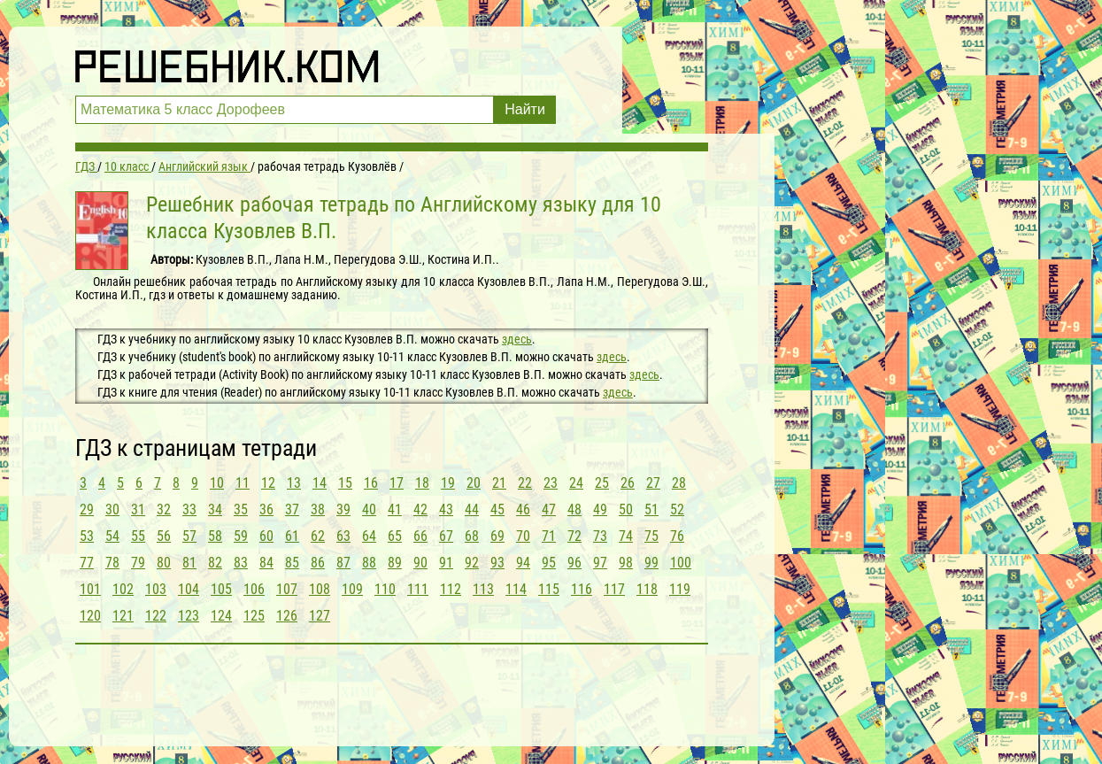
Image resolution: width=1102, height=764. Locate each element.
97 (600, 562)
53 (87, 536)
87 (343, 562)
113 (483, 589)
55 (138, 536)
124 (221, 615)
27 (653, 483)
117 (614, 589)
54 (112, 536)
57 (189, 536)
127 (319, 615)
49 (600, 509)
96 (574, 562)
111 (417, 589)
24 (576, 483)
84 (266, 562)
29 (87, 509)
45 (497, 509)
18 (422, 483)
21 (499, 483)
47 (549, 509)
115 (548, 589)
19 (448, 483)
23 (550, 483)
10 (217, 483)
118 (647, 589)
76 (677, 536)
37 (292, 509)
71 (549, 536)
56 (164, 536)
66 (420, 536)
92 (472, 562)
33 (189, 509)
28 (679, 483)
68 (472, 536)
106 (254, 589)
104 (188, 589)
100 (680, 562)
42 (420, 509)
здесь (517, 339)
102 (123, 589)
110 (385, 589)
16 (371, 483)
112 (450, 589)
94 (523, 562)
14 (319, 483)
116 (581, 589)
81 (189, 562)
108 (319, 589)
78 (112, 562)
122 (155, 615)
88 (369, 562)
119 (679, 589)
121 (123, 615)
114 (516, 589)
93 (497, 562)
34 (215, 509)
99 (651, 562)
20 (473, 483)
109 (352, 589)
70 (523, 536)
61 (292, 536)
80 (164, 562)
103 (155, 589)
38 (318, 509)
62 (318, 536)
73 (600, 536)
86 (318, 562)
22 (525, 483)
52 (677, 509)
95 (549, 562)
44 (472, 509)
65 (395, 536)
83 (241, 562)
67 (446, 536)
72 (574, 536)
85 (292, 562)
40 (369, 509)
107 (286, 589)
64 (369, 536)
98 (626, 562)
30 (112, 509)
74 (626, 536)
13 (294, 483)
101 (90, 589)
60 (266, 536)
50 (626, 509)
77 (87, 562)
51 (651, 509)
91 (446, 562)
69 (497, 536)
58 (215, 536)
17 (396, 483)
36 (266, 509)
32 (164, 509)
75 (651, 536)
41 (395, 509)
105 (221, 589)
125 (254, 615)
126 (286, 615)
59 (241, 536)
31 (138, 509)
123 (188, 615)
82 (215, 562)
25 (602, 483)
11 (242, 483)
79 (138, 562)
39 (343, 509)
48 (574, 509)
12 (268, 483)
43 (446, 509)
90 (420, 562)
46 (523, 509)
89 (395, 562)
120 (90, 615)
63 (343, 536)
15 (345, 483)
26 (627, 483)
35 (241, 509)
